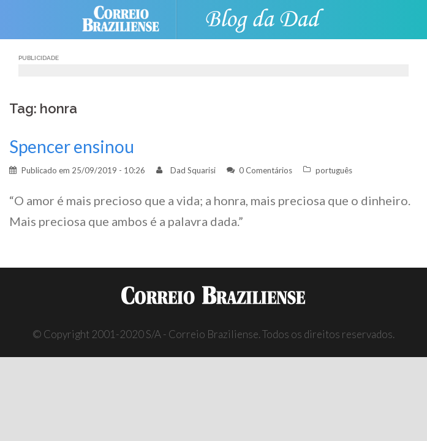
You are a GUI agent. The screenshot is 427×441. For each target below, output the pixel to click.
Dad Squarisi (193, 170)
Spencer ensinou (71, 146)
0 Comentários (265, 170)
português (334, 170)
